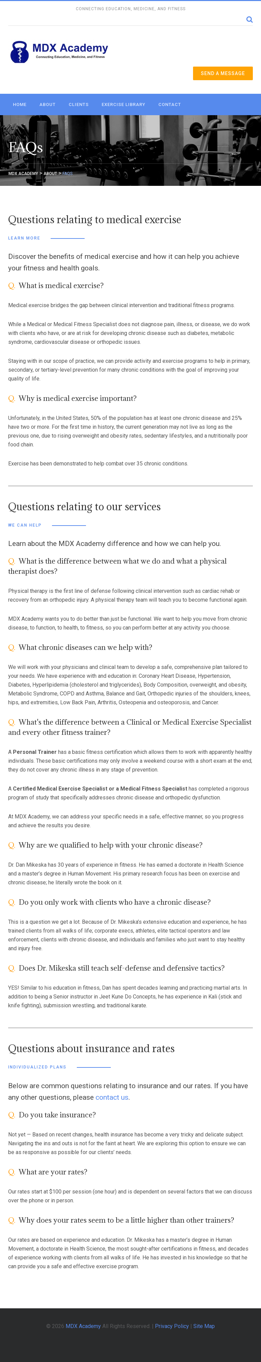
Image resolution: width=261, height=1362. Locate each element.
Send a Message (223, 73)
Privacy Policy (172, 1326)
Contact (169, 104)
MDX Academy (83, 1326)
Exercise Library (123, 104)
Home (20, 104)
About (47, 104)
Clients (79, 104)
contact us (111, 1097)
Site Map (204, 1326)
